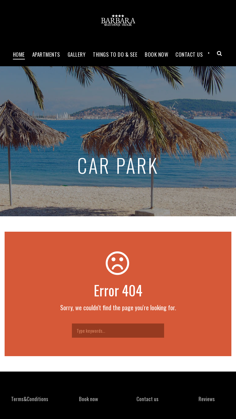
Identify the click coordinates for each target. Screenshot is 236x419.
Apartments (46, 54)
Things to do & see (115, 54)
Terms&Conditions (29, 399)
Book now (156, 54)
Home (19, 54)
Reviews (207, 399)
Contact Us (189, 54)
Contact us (147, 399)
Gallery (77, 54)
